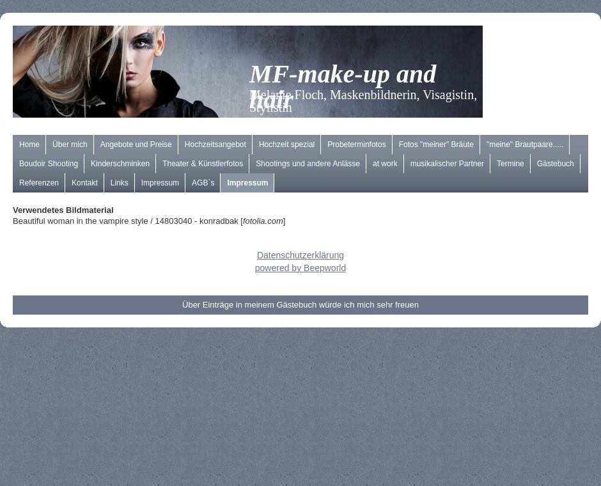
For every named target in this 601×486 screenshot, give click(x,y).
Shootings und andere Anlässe (308, 163)
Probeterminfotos (356, 144)
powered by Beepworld (300, 268)
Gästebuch (555, 163)
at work (385, 163)
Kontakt (85, 182)
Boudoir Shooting (48, 163)
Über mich (70, 144)
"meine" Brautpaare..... (525, 144)
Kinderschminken (120, 163)
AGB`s (203, 182)
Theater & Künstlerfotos (202, 163)
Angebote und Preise (136, 144)
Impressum (160, 182)
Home (29, 144)
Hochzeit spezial (287, 144)
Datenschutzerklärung (300, 255)
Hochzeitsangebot (215, 144)
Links (120, 182)
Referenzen (39, 182)
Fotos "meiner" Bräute (436, 144)
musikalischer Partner (447, 163)
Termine (510, 163)
